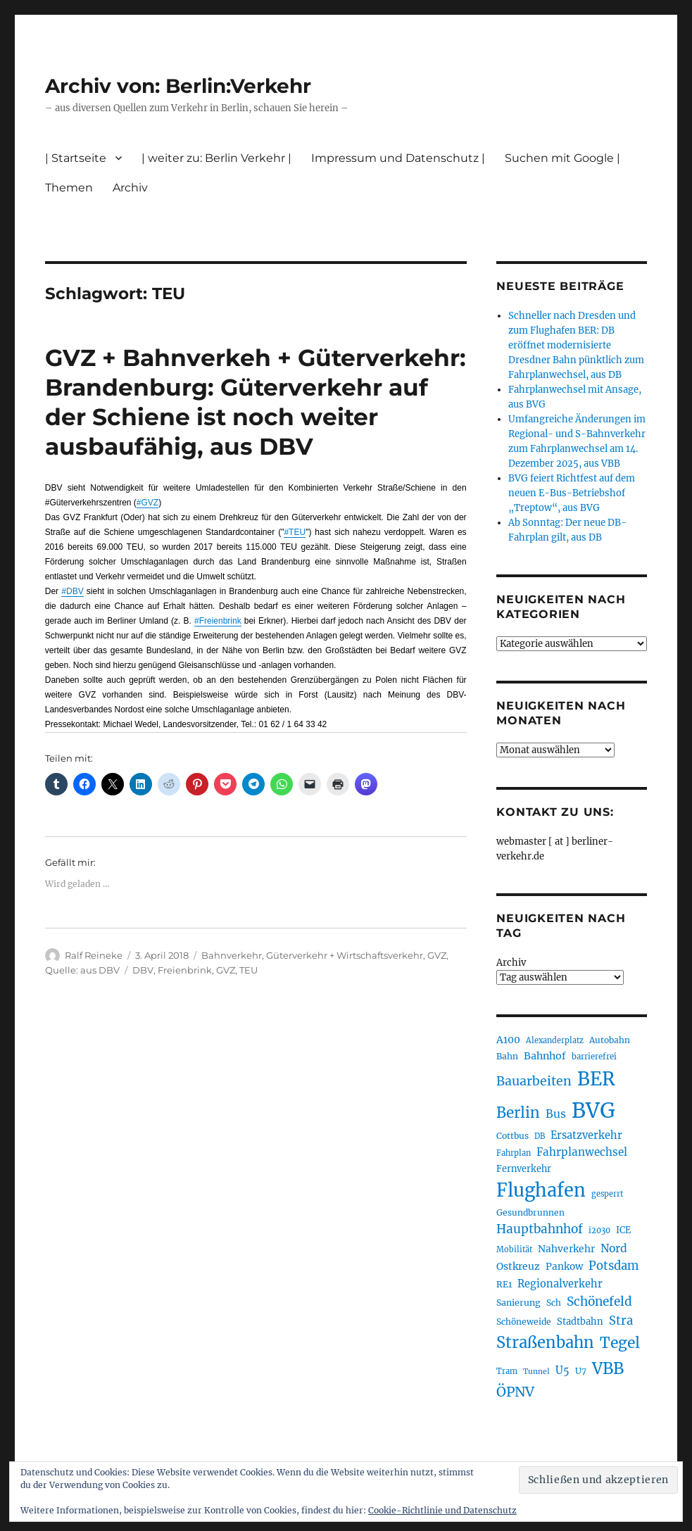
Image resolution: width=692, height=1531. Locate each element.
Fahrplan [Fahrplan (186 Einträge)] (513, 1153)
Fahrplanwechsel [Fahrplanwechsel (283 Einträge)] (581, 1152)
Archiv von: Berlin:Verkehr (178, 86)
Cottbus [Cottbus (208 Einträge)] (512, 1135)
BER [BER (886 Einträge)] (596, 1078)
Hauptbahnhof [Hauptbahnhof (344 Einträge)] (539, 1229)
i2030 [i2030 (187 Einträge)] (599, 1230)
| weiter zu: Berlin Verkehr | (216, 158)
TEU (248, 970)
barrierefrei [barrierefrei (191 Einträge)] (594, 1056)
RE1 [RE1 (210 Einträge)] (504, 1284)
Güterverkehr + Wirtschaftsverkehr (344, 955)
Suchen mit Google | (562, 158)
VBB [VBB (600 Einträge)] (608, 1368)
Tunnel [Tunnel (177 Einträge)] (536, 1371)
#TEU (295, 532)
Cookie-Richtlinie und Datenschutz (442, 1510)
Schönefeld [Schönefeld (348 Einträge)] (599, 1301)
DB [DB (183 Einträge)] (539, 1136)
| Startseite (75, 158)
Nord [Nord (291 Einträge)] (613, 1248)
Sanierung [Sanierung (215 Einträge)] (518, 1302)
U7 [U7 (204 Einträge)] (580, 1371)
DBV (142, 970)
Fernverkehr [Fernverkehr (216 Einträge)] (523, 1169)
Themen (69, 187)
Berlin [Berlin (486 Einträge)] (518, 1113)
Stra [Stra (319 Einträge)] (621, 1320)
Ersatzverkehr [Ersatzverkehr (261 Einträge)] (586, 1135)
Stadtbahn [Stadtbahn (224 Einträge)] (580, 1322)
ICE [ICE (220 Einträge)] (623, 1230)
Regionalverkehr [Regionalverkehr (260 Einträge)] (560, 1284)
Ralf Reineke (93, 955)
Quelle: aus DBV (82, 970)
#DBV (72, 591)
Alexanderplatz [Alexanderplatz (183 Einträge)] (555, 1040)
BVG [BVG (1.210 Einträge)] (593, 1110)
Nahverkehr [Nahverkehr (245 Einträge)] (566, 1248)
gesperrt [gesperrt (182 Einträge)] (607, 1194)
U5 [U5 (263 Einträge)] (562, 1370)
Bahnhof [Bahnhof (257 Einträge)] (545, 1056)
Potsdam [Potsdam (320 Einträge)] (613, 1266)
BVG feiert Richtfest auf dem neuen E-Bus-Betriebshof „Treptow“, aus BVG (571, 493)
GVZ (436, 955)
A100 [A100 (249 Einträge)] (508, 1039)
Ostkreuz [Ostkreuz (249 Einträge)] (518, 1266)
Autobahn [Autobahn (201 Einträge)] (609, 1040)
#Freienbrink (217, 621)
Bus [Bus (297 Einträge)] (556, 1114)
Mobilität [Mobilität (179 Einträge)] (514, 1249)
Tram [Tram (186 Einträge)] (506, 1371)
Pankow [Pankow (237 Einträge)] (564, 1267)
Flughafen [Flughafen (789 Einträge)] (541, 1190)
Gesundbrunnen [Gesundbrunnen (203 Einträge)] (530, 1212)
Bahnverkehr (231, 955)
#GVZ (147, 503)
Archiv (130, 187)
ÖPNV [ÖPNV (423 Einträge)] (515, 1391)
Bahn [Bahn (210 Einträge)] (507, 1056)
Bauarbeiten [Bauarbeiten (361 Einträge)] (534, 1081)
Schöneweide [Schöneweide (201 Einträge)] (523, 1321)
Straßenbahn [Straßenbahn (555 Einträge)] (545, 1342)
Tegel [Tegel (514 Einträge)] (620, 1342)
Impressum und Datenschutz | (398, 158)
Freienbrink (185, 970)
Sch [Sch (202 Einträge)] (553, 1302)
